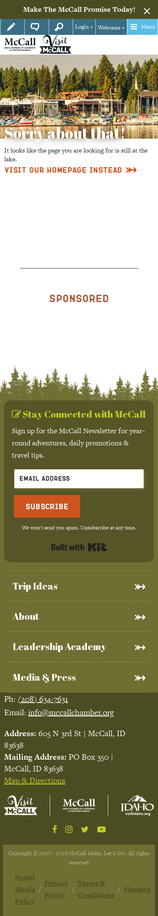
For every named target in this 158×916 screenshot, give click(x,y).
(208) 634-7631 (43, 699)
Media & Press (44, 677)
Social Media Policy (25, 889)
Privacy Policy (56, 889)
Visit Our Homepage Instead (63, 169)
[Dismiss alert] (146, 9)
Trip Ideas (35, 586)
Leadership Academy (59, 646)
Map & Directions (34, 780)
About (26, 616)
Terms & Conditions (96, 889)
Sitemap (137, 889)
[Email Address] (79, 479)
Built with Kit (79, 547)
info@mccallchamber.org (71, 712)
